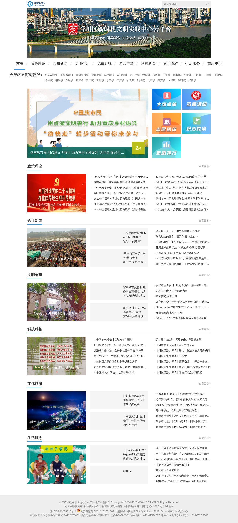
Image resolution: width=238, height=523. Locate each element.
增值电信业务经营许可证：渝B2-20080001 (105, 515)
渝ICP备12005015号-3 (63, 511)
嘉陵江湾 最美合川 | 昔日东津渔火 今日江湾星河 (56, 421)
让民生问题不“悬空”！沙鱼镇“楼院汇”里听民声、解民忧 (183, 247)
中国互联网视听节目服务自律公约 (143, 506)
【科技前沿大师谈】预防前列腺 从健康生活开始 (183, 367)
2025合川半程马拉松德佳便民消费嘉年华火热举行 (183, 404)
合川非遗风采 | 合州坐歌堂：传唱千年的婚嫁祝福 (134, 400)
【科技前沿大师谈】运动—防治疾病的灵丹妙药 (183, 350)
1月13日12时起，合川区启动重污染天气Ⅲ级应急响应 (121, 345)
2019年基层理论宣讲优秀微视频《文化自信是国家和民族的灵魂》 (121, 204)
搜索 (207, 4)
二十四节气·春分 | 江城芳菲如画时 (113, 339)
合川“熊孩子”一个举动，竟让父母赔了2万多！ (120, 356)
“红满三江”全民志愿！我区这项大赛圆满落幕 (181, 318)
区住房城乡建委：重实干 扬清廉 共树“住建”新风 (121, 187)
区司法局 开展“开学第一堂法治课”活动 (177, 252)
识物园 (127, 470)
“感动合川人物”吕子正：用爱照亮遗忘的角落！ (182, 209)
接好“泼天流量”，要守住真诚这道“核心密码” (56, 258)
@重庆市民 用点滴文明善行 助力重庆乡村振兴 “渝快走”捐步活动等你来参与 (78, 152)
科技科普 (148, 63)
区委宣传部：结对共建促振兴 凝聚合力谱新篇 (120, 182)
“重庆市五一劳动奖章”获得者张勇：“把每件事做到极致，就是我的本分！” (134, 262)
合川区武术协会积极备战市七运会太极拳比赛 (181, 448)
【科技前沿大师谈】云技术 (171, 356)
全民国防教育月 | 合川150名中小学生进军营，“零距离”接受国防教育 (121, 193)
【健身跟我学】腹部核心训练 (172, 464)
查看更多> (205, 166)
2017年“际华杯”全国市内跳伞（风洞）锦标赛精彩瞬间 (183, 475)
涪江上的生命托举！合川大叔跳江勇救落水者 (181, 187)
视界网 (36, 4)
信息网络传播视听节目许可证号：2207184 (139, 511)
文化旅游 (170, 63)
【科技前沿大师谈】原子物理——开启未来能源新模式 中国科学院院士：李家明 (183, 361)
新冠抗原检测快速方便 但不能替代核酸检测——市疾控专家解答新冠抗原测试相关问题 (121, 367)
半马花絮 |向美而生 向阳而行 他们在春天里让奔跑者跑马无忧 (183, 459)
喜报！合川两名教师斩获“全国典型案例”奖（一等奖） (183, 198)
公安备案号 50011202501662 (96, 511)
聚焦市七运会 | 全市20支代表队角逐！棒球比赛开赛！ (183, 415)
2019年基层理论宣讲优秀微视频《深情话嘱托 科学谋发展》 (121, 209)
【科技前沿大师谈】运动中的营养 (175, 345)
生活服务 (192, 63)
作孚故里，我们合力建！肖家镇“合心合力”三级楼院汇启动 (183, 263)
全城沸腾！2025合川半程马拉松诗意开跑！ (180, 393)
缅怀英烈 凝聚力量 (166, 296)
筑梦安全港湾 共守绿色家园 (171, 290)
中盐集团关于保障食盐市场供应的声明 (115, 361)
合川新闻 (60, 63)
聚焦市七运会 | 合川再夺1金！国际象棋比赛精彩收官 (183, 421)
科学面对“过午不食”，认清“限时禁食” (115, 372)
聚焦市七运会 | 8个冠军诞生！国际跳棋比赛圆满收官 (183, 426)
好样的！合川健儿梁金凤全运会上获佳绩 (179, 193)
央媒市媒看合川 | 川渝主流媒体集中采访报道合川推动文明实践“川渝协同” (183, 285)
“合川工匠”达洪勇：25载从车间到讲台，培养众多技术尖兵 (183, 182)
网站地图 (168, 506)
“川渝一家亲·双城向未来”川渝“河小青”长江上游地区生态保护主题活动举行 (183, 307)
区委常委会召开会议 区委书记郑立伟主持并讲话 (56, 204)
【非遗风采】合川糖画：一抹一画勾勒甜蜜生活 (134, 420)
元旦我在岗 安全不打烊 (169, 312)
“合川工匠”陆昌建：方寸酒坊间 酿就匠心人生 (181, 204)
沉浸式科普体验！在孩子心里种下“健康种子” (119, 350)
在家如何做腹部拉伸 (167, 470)
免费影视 (104, 63)
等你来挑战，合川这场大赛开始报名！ (178, 410)
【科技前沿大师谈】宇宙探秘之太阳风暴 (179, 372)
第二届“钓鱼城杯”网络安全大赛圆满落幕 (178, 339)
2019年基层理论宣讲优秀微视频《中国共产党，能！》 (121, 198)
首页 (19, 63)
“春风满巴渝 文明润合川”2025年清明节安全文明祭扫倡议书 (121, 176)
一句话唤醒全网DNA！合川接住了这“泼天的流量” (134, 237)
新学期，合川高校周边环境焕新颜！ (56, 313)
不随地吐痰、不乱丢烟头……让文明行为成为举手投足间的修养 (183, 241)
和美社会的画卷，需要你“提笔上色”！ (177, 236)
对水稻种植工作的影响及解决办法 (57, 367)
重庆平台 (214, 63)
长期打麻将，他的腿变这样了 (57, 476)
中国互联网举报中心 (176, 511)
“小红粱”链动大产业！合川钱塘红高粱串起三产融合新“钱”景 (183, 258)
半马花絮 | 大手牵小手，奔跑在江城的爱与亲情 (182, 453)
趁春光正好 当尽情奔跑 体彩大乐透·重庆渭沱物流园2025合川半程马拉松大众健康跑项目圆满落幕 (183, 399)
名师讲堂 (126, 63)
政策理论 (38, 63)
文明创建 (82, 63)
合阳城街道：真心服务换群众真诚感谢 (178, 230)
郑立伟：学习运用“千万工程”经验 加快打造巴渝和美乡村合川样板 (183, 301)
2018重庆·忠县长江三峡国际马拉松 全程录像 (181, 481)
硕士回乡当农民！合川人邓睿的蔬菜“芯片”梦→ (182, 176)
